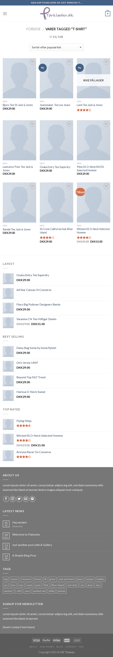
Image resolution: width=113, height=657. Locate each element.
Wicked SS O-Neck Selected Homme (93, 230)
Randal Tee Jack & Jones (17, 229)
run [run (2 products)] (82, 585)
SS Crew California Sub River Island (56, 230)
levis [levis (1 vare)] (13, 585)
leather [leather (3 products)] (100, 579)
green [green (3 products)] (52, 579)
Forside (33, 29)
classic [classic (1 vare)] (14, 579)
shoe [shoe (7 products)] (89, 585)
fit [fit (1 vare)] (45, 579)
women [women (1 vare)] (61, 591)
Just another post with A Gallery (32, 544)
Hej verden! (19, 522)
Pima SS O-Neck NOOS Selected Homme (90, 168)
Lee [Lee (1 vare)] (5, 585)
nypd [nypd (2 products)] (29, 585)
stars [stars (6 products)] (98, 585)
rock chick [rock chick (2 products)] (72, 585)
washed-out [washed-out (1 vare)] (39, 591)
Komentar (17, 526)
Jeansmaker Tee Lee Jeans (55, 105)
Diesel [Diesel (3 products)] (37, 579)
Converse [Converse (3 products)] (26, 579)
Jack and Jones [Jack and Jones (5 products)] (66, 579)
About (33, 646)
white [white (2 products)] (51, 591)
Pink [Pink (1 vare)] (46, 585)
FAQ (81, 646)
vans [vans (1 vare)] (27, 591)
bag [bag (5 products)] (6, 579)
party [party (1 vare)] (38, 585)
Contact (71, 646)
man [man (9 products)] (21, 585)
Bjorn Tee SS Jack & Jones (18, 105)
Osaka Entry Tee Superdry (55, 167)
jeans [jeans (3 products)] (80, 579)
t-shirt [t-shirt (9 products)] (18, 591)
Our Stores (47, 646)
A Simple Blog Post (24, 555)
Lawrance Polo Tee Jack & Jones (18, 168)
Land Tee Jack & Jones (90, 105)
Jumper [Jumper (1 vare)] (90, 579)
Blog (59, 646)
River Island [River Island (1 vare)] (58, 585)
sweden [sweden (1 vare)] (8, 591)
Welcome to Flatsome (26, 534)
